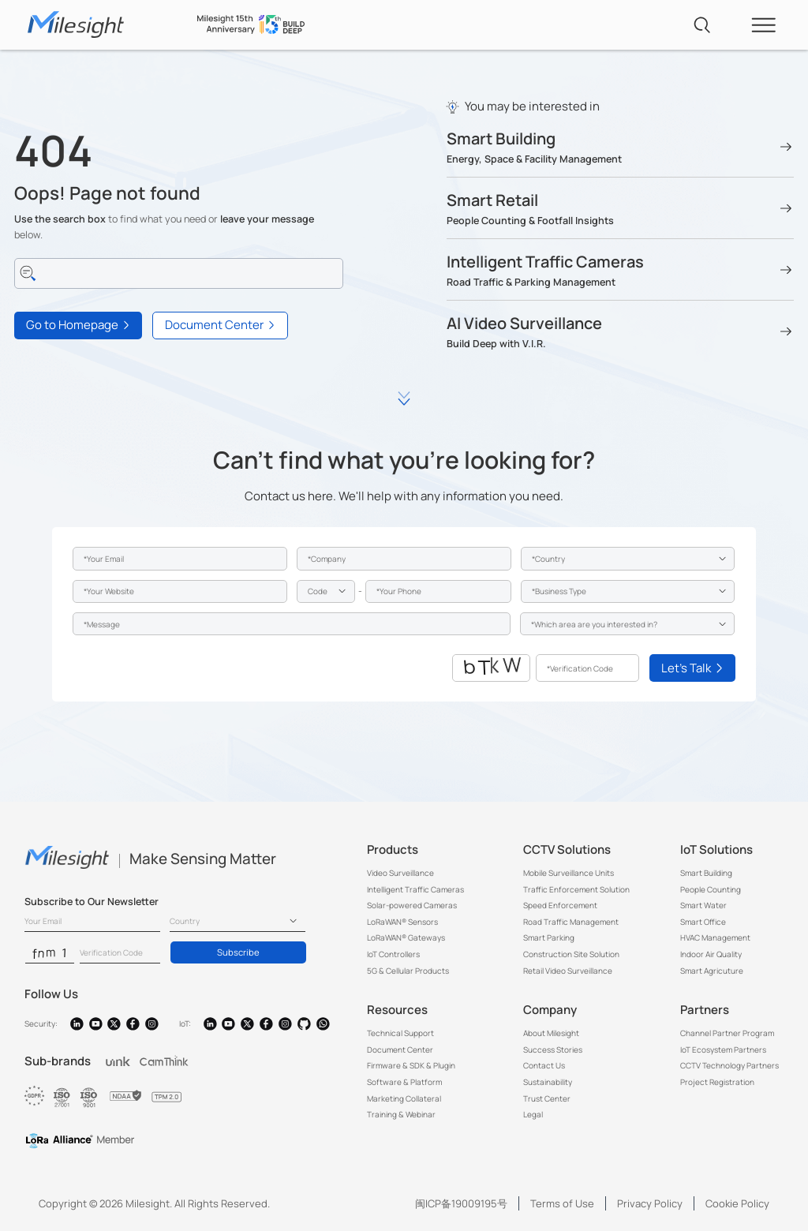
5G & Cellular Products (408, 970)
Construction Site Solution (571, 954)
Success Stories (552, 1049)
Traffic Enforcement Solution (576, 889)
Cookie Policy (737, 1203)
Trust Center (546, 1098)
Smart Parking (548, 937)
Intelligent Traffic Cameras (415, 889)
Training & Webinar (401, 1114)
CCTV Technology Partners (729, 1065)
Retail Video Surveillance (567, 970)
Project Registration (717, 1081)
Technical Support (400, 1032)
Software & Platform (404, 1081)
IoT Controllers (393, 954)
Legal (533, 1114)
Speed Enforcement (560, 905)
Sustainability (547, 1081)
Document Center (400, 1049)
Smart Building (706, 872)
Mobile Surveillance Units (568, 872)
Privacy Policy (650, 1203)
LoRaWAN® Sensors (402, 921)
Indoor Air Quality (711, 954)
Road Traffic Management (571, 921)
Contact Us (544, 1065)
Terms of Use (562, 1203)
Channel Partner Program (727, 1032)
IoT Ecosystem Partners (723, 1049)
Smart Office (703, 921)
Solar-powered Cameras (412, 905)
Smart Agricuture (711, 970)
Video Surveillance (400, 872)
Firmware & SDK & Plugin (411, 1065)
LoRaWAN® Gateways (406, 937)
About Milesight (551, 1032)
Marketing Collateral (404, 1098)
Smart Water (703, 905)
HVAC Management (715, 937)
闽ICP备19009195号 (461, 1203)
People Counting (710, 889)
